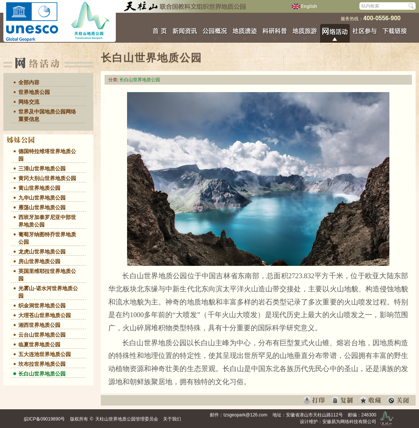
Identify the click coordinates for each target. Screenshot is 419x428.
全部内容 (28, 82)
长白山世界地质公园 (42, 374)
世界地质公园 (34, 92)
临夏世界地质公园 (39, 344)
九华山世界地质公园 (42, 198)
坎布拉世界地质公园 (42, 364)
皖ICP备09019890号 (44, 419)
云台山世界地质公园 (42, 335)
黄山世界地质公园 (39, 188)
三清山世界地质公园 (42, 168)
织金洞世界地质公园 (42, 306)
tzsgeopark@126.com (245, 415)
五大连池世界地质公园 (44, 354)
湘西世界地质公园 (39, 325)
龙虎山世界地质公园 (42, 252)
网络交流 (28, 102)
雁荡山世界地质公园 (42, 207)
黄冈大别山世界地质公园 (47, 178)
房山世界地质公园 (39, 261)
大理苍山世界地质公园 (44, 315)
